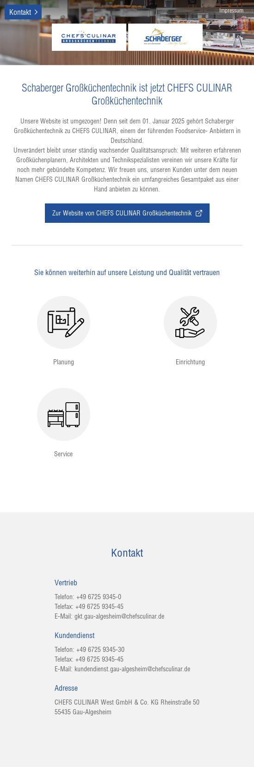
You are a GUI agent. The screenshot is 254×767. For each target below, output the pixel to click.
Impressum (231, 10)
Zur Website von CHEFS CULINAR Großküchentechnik (127, 213)
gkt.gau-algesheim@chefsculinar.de (119, 616)
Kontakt (20, 12)
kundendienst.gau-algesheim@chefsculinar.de (132, 669)
